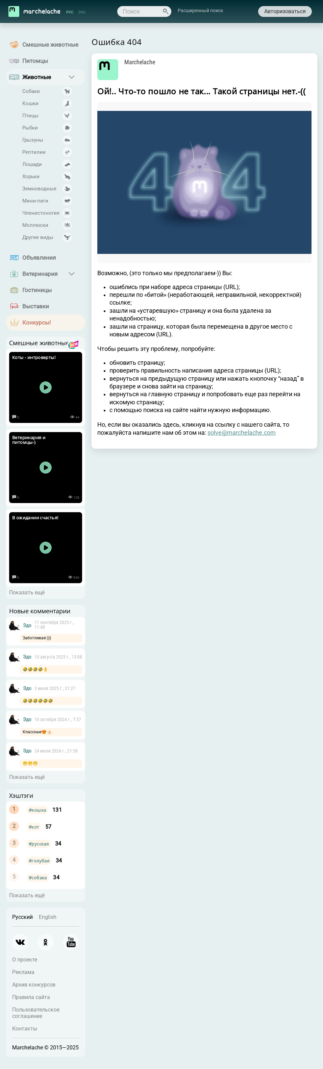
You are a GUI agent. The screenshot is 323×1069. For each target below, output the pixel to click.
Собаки (31, 91)
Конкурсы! (36, 322)
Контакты (24, 1028)
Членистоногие (40, 213)
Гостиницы (37, 290)
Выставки (35, 306)
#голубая (39, 861)
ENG (82, 12)
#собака (38, 878)
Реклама (23, 972)
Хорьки (31, 176)
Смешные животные (50, 44)
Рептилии (34, 152)
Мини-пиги (35, 201)
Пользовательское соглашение (35, 1012)
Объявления (39, 257)
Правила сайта (31, 997)
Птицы (30, 116)
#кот (34, 827)
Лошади (32, 164)
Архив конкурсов (33, 984)
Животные (36, 77)
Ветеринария (39, 273)
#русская (39, 844)
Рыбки (30, 128)
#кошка (37, 810)
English (47, 917)
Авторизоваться (284, 11)
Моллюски (35, 225)
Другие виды (37, 237)
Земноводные (39, 189)
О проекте (24, 959)
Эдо (27, 625)
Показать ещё (27, 592)
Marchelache (140, 62)
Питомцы (35, 60)
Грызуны (32, 140)
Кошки (30, 103)
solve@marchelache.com (241, 435)
